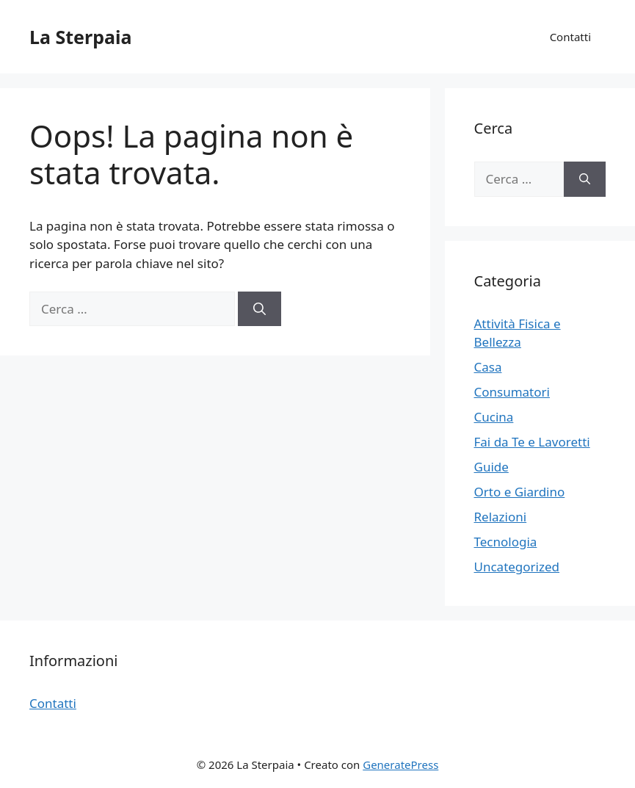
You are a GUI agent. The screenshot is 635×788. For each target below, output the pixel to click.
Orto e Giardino (519, 491)
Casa (488, 366)
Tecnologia (505, 541)
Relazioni (500, 516)
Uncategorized (517, 566)
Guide (491, 466)
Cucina (494, 416)
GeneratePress (400, 764)
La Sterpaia (80, 36)
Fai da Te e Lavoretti (532, 441)
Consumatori (512, 391)
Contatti (570, 36)
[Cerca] (259, 309)
